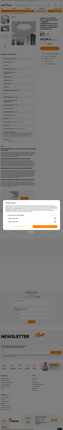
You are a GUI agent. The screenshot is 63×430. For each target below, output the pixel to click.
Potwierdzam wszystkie (45, 226)
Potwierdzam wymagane (18, 226)
